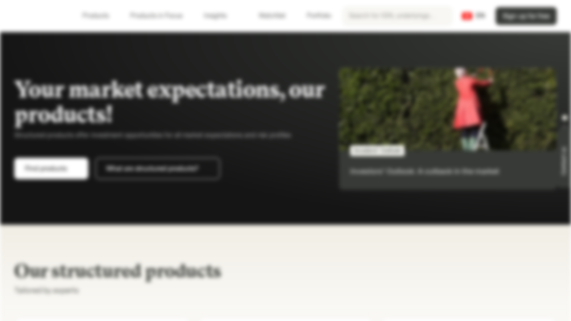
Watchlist (267, 16)
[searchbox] (397, 16)
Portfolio (313, 16)
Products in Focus (161, 16)
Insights (220, 16)
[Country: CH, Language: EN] (473, 16)
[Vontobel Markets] (38, 16)
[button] (564, 117)
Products (101, 16)
